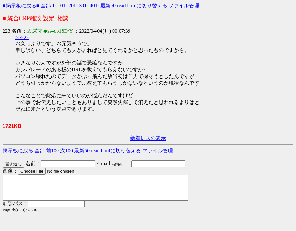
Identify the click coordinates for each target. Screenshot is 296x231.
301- (83, 5)
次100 (66, 150)
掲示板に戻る (18, 150)
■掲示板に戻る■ (21, 5)
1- (54, 5)
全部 (46, 5)
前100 (52, 150)
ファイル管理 (183, 5)
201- (73, 5)
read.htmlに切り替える (142, 5)
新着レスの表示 (148, 138)
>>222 (22, 37)
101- (62, 5)
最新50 (108, 5)
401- (94, 5)
